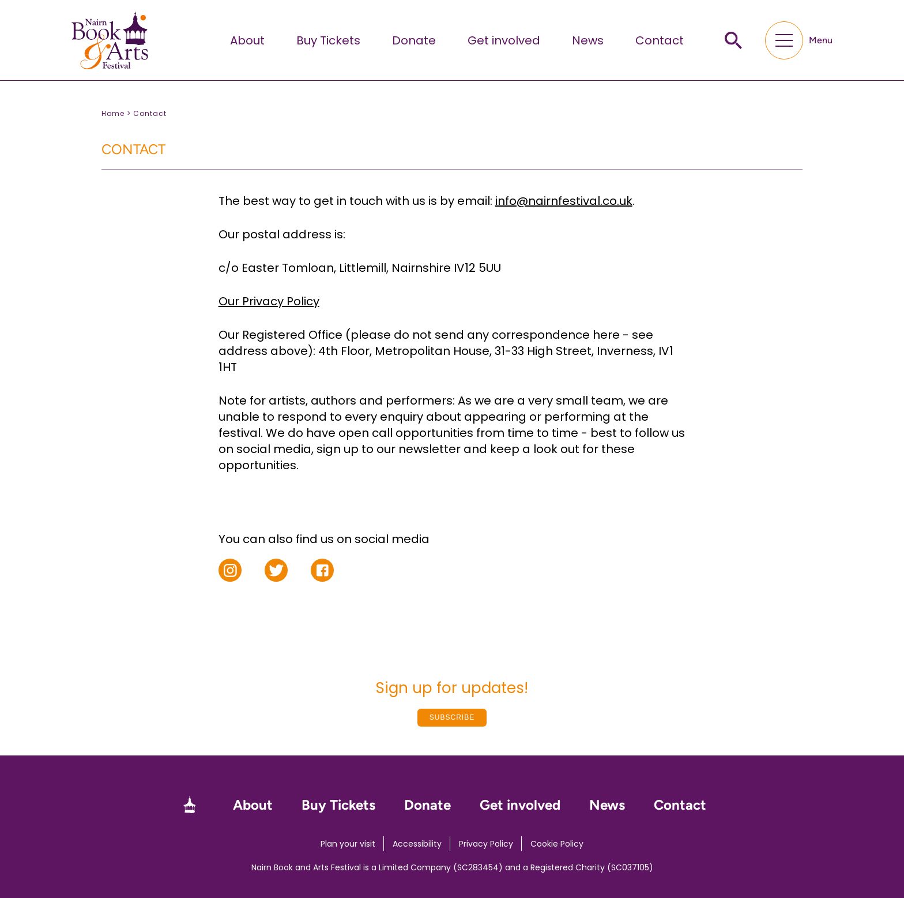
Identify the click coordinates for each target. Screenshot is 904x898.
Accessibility (417, 844)
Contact (659, 40)
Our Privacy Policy (269, 301)
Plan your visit (348, 844)
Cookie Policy (556, 844)
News (588, 40)
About (247, 40)
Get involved (504, 40)
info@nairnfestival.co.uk (563, 201)
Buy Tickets (328, 40)
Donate (414, 40)
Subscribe (452, 717)
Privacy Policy (486, 844)
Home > (116, 113)
